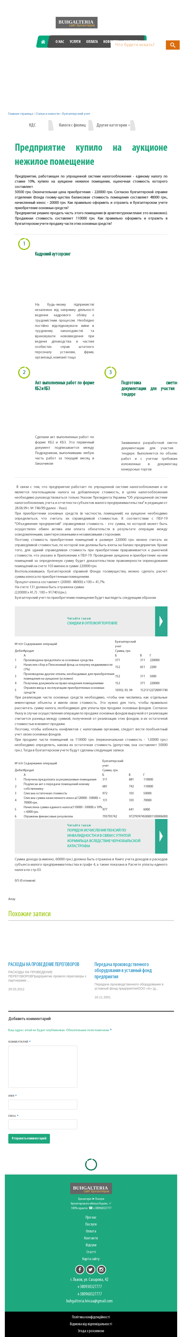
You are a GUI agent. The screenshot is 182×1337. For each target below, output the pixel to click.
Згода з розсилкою (91, 1331)
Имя (12, 1095)
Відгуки (91, 1245)
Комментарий (19, 1041)
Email (13, 1115)
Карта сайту (91, 1259)
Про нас (91, 1217)
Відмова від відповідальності (91, 1324)
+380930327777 (58, 57)
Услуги (75, 42)
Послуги (91, 1224)
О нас (59, 42)
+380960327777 (117, 57)
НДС (32, 125)
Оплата (92, 42)
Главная (45, 42)
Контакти (91, 1238)
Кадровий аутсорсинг (52, 254)
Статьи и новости (48, 114)
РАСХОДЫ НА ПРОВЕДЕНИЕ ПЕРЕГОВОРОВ (43, 964)
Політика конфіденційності (91, 1317)
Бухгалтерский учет (76, 114)
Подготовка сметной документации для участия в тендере (151, 388)
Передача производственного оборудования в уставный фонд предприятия (123, 971)
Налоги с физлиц (72, 125)
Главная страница (20, 114)
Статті (91, 1252)
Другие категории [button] (113, 125)
